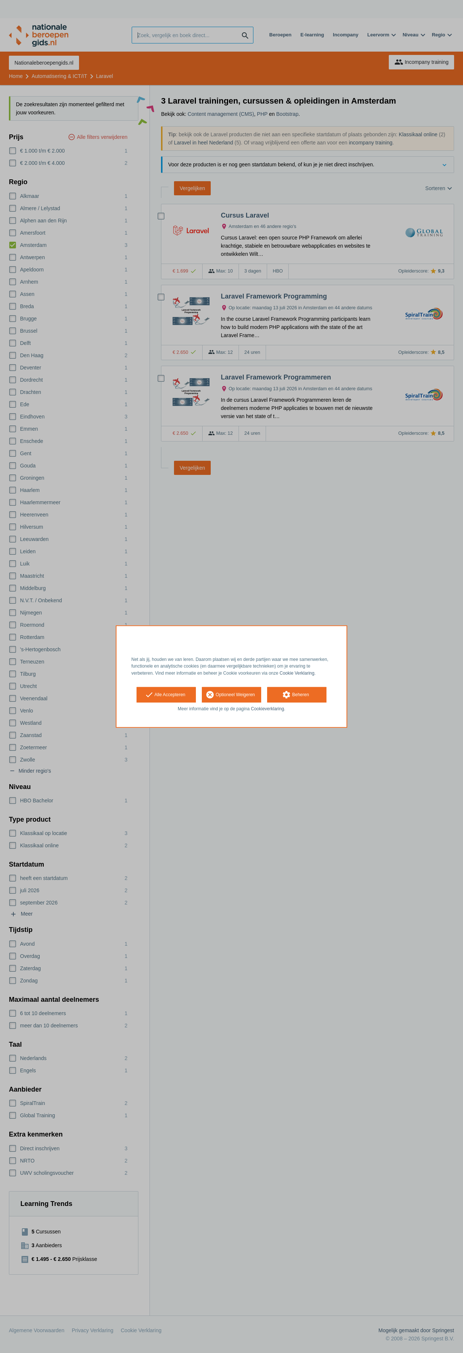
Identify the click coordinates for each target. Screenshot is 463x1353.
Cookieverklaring (267, 708)
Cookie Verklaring (297, 673)
